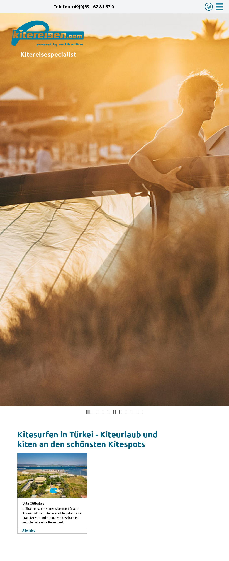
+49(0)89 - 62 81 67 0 (92, 6)
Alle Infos (28, 530)
